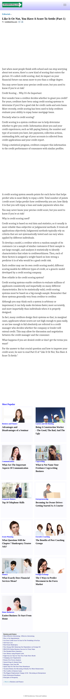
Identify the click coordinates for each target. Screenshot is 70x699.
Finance (5, 574)
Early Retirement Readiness (12, 675)
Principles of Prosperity (10, 677)
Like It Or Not (11, 18)
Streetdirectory (31, 696)
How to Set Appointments (11, 638)
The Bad (51, 430)
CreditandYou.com (11, 22)
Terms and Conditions (41, 696)
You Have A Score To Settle (38, 18)
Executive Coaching (43, 537)
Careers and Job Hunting (45, 424)
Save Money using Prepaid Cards (13, 653)
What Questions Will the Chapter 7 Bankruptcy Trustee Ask (16, 543)
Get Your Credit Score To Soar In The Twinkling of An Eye (21, 640)
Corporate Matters (9, 499)
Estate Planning (7, 537)
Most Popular (8, 404)
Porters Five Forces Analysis (12, 660)
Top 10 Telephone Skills (13, 502)
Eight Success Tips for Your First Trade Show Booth (19, 655)
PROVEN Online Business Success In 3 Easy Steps (19, 649)
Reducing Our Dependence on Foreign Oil (28, 647)
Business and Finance (9, 424)
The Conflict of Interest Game (12, 671)
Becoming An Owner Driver (49, 502)
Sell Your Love (8, 642)
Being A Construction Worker (50, 427)
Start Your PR (14, 664)
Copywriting (40, 461)
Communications (8, 461)
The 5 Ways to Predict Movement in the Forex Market (47, 581)
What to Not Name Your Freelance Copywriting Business (47, 468)
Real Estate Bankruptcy (10, 645)
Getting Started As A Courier (49, 506)
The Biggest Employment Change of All (15, 673)
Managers (6, 664)
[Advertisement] (24, 45)
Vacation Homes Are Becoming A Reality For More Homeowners (23, 668)
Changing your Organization (12, 658)
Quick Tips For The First (11, 666)
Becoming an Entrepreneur (37, 673)
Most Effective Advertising (11, 636)
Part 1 (60, 18)
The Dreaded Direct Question (12, 651)
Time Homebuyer (24, 666)
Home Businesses (8, 612)
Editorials (6, 14)
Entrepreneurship (42, 499)
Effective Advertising (27, 636)
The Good (41, 430)
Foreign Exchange (42, 574)
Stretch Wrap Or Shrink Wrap (12, 662)
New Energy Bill (8, 647)
